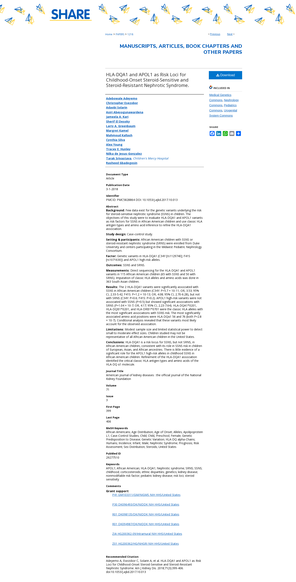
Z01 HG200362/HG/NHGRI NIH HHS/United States (145, 544)
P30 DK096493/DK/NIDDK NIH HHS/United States (145, 504)
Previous (215, 34)
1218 (130, 34)
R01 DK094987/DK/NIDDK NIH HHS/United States (145, 524)
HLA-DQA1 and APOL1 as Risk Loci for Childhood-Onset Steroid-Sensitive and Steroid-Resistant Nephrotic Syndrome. (147, 79)
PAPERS (120, 34)
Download (225, 75)
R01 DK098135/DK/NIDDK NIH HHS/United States (145, 514)
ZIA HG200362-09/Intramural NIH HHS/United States (147, 534)
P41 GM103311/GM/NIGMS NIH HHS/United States (146, 495)
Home (108, 34)
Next (229, 34)
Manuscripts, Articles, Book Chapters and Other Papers (181, 49)
